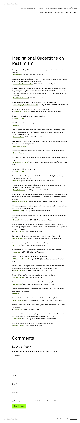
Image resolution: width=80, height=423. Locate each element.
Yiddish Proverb (18, 118)
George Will (17, 180)
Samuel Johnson (18, 137)
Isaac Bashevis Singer (20, 162)
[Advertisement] (40, 34)
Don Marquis (17, 284)
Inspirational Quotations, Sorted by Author (31, 8)
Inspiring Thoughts (71, 12)
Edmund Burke (18, 211)
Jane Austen (17, 309)
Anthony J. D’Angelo (20, 146)
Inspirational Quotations (11, 4)
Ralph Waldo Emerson (20, 98)
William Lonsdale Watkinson (22, 259)
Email (14, 384)
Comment (16, 355)
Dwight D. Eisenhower (20, 201)
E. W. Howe (17, 245)
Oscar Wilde (17, 252)
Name (14, 375)
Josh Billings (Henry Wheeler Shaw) (25, 105)
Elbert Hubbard (18, 300)
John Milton (17, 319)
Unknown (16, 125)
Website (14, 392)
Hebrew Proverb (18, 153)
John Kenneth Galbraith (21, 111)
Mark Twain (17, 75)
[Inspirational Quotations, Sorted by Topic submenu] (63, 12)
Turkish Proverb (18, 171)
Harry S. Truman (18, 190)
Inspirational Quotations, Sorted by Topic (51, 12)
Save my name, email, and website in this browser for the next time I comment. (40, 401)
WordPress (73, 419)
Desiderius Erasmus (19, 220)
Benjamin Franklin (19, 238)
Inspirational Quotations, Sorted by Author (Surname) (61, 8)
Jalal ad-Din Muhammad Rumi (23, 84)
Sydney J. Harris (18, 270)
